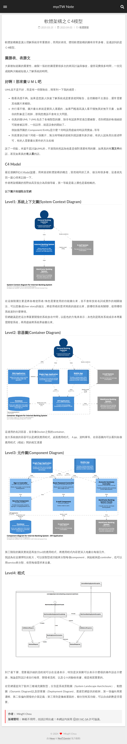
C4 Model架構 (27, 172)
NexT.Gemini (64, 738)
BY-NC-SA (80, 719)
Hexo (52, 738)
